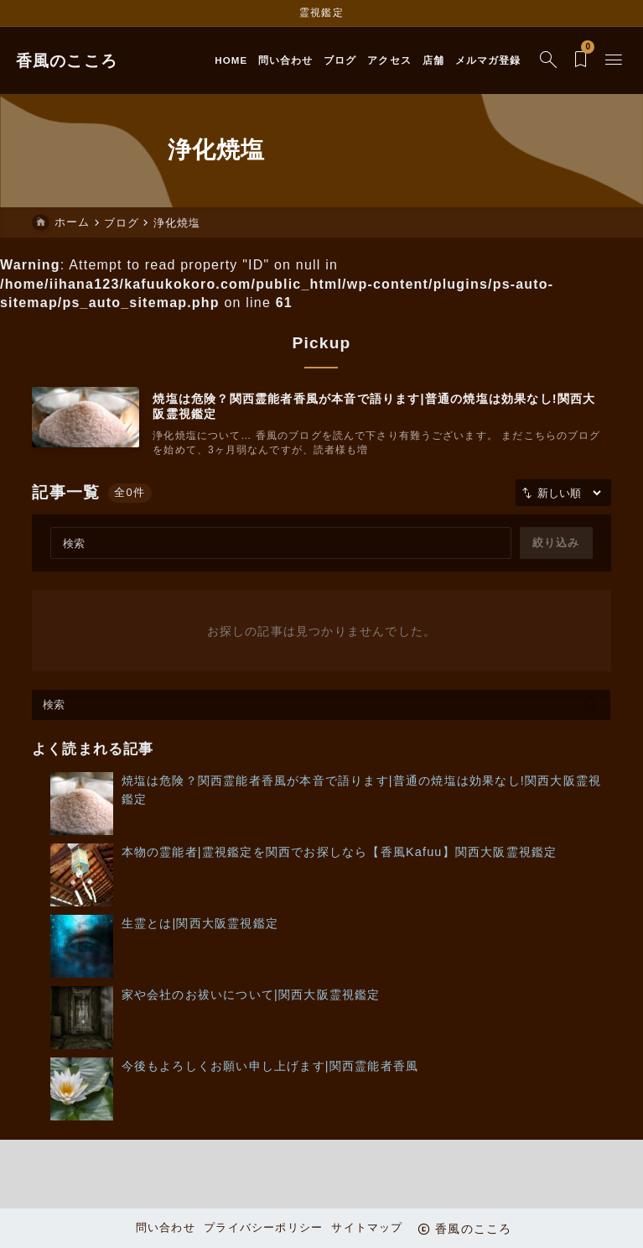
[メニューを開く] (597, 60)
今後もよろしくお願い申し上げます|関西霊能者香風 (270, 1068)
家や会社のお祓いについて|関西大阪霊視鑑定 (251, 997)
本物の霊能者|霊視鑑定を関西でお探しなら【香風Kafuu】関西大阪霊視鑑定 (339, 854)
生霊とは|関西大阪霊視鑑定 (200, 925)
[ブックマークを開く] (565, 60)
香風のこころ (82, 61)
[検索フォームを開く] (532, 60)
